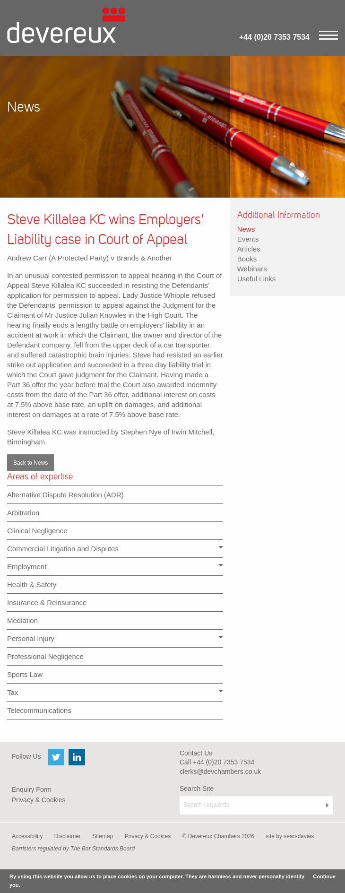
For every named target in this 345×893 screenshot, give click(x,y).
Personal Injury (115, 637)
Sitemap (102, 836)
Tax (115, 691)
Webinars (252, 269)
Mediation (22, 620)
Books (247, 259)
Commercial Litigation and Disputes (115, 548)
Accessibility (27, 836)
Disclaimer (67, 836)
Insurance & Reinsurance (46, 602)
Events (248, 239)
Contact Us (196, 753)
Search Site (197, 788)
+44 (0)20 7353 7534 (274, 37)
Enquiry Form (32, 789)
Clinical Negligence (37, 531)
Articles (248, 249)
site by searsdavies (290, 836)
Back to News (30, 463)
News (246, 229)
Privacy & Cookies (39, 800)
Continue (324, 876)
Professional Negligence (45, 656)
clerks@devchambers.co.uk (220, 771)
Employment (115, 566)
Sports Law (25, 674)
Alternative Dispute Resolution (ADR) (65, 495)
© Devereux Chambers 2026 (218, 836)
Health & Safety (31, 585)
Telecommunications (39, 710)
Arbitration (23, 513)
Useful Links (256, 279)
